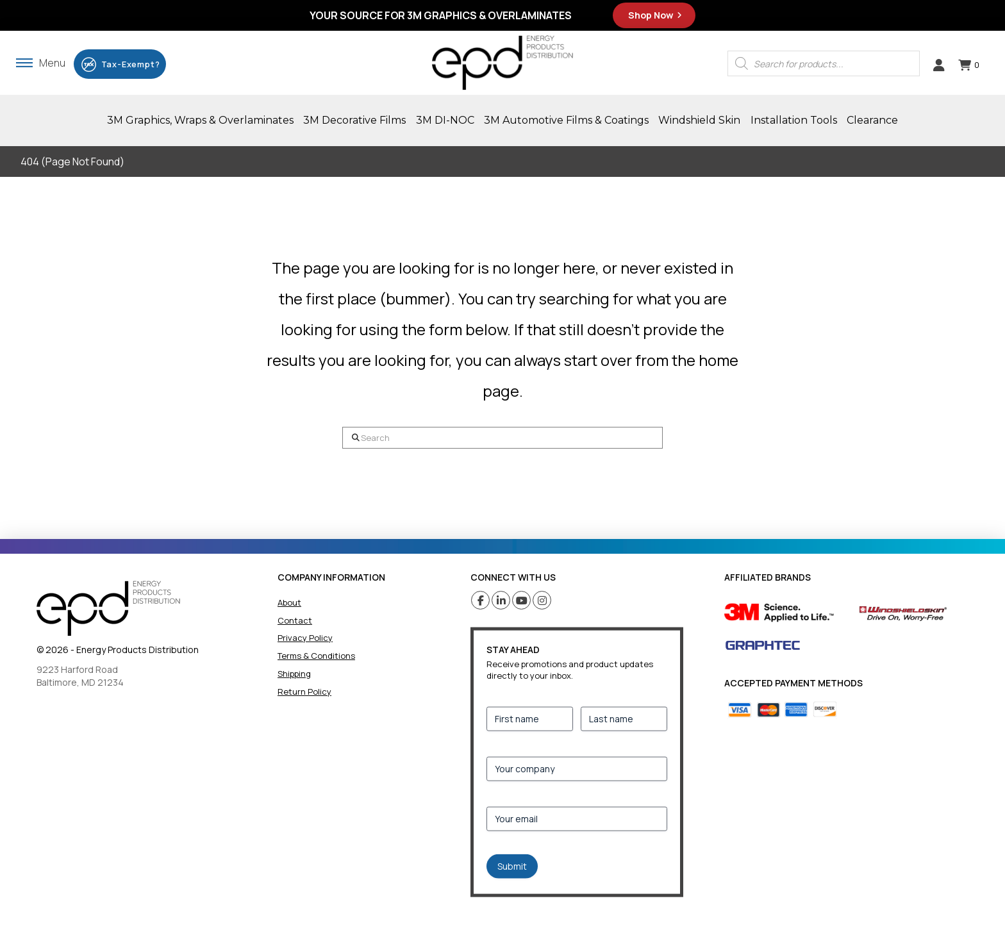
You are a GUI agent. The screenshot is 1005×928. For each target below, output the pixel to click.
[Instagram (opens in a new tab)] (542, 600)
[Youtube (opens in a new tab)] (521, 600)
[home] (108, 608)
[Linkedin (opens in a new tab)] (501, 600)
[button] (41, 62)
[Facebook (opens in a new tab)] (480, 600)
